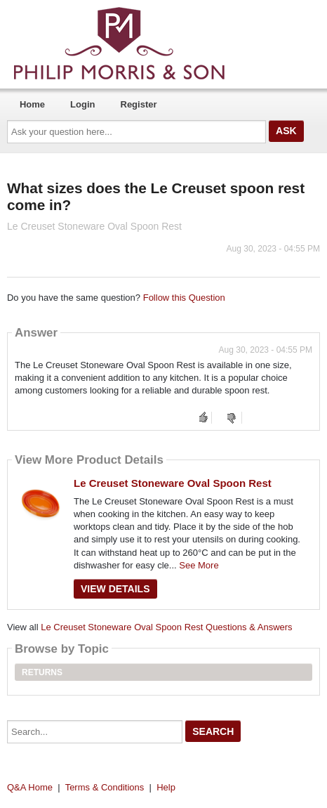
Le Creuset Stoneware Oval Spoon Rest (173, 483)
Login (82, 104)
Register (139, 104)
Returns (42, 672)
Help (165, 787)
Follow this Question (184, 297)
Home (32, 104)
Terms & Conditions (105, 787)
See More (198, 565)
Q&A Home (30, 787)
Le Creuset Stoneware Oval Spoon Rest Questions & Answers (166, 627)
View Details (115, 588)
